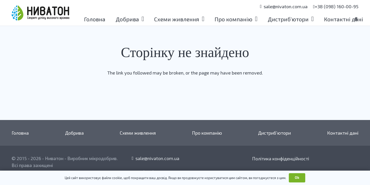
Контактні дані (342, 133)
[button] (141, 19)
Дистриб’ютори (274, 133)
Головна (20, 133)
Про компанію (207, 133)
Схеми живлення (138, 133)
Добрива (74, 133)
